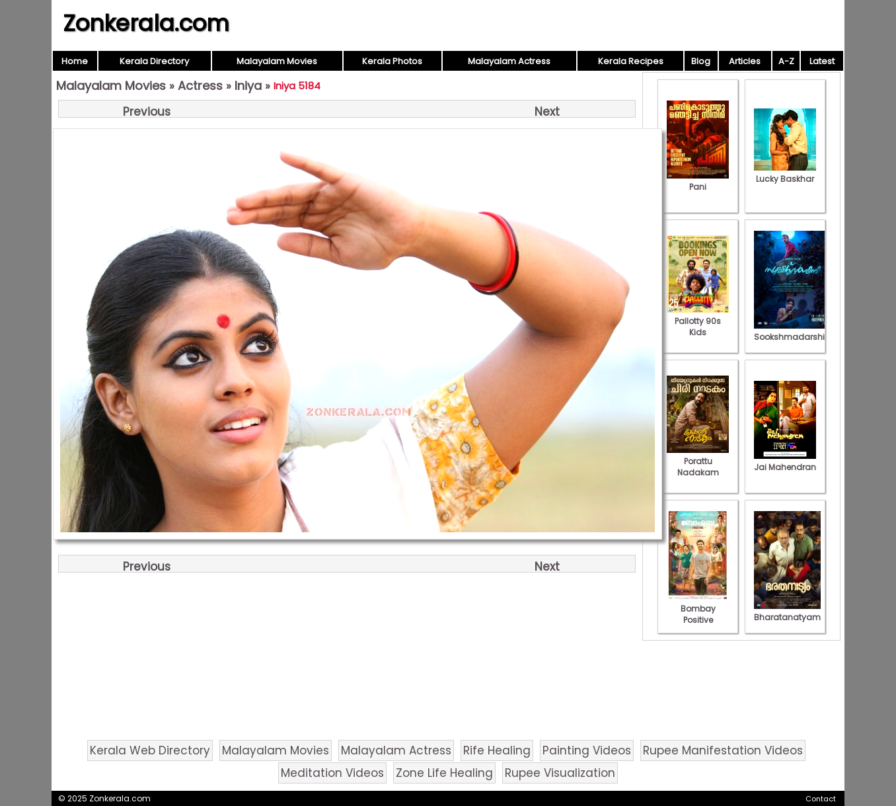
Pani (698, 181)
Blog (700, 61)
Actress (200, 85)
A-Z (786, 61)
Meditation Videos (332, 773)
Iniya (248, 85)
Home (74, 61)
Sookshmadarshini (793, 331)
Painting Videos (586, 750)
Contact (820, 798)
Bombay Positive (698, 608)
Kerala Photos (392, 61)
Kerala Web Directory (150, 750)
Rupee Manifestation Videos (723, 750)
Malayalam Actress (509, 61)
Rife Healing (497, 750)
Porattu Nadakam (698, 461)
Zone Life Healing (444, 773)
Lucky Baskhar (785, 173)
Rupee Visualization (560, 773)
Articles (745, 61)
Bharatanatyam (787, 611)
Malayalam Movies (277, 61)
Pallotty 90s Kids (698, 321)
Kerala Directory (154, 61)
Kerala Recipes (630, 61)
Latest (822, 61)
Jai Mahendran (785, 461)
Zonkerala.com (146, 23)
